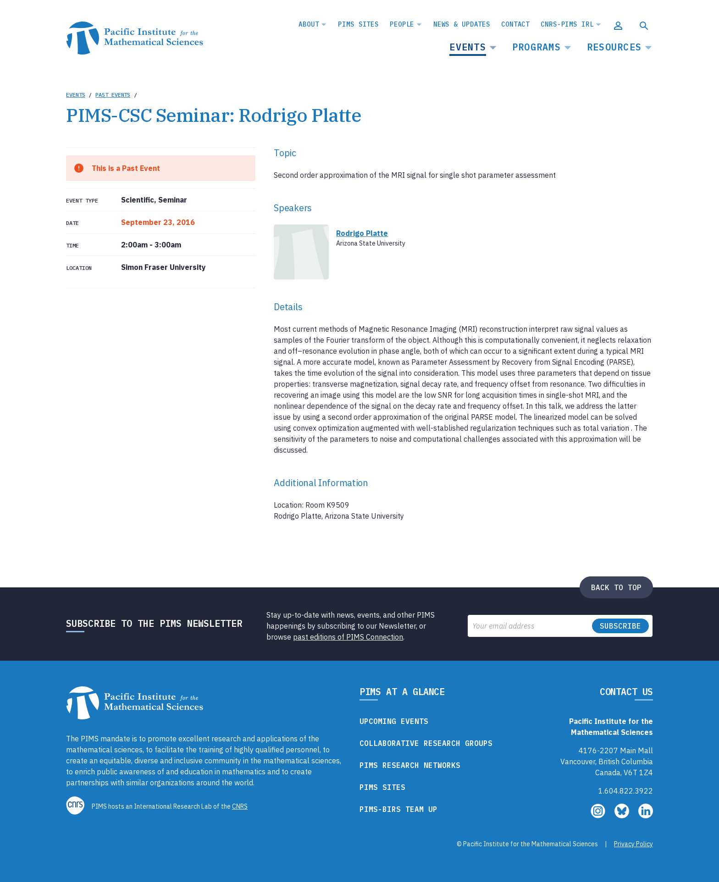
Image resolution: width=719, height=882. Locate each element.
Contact (515, 24)
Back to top (616, 587)
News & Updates (461, 24)
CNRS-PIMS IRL (567, 24)
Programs (536, 47)
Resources (614, 47)
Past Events (112, 94)
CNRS (240, 806)
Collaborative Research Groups (426, 743)
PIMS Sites (358, 24)
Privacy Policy (633, 844)
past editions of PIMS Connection (348, 636)
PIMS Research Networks (410, 765)
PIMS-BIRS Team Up (398, 809)
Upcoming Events (394, 721)
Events (467, 47)
